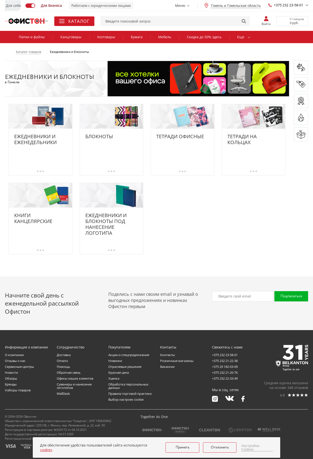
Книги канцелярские (33, 218)
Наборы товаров (18, 390)
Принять (183, 447)
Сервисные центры (19, 366)
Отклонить (220, 447)
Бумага (137, 37)
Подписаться (291, 296)
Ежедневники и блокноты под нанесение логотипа (106, 224)
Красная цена (118, 372)
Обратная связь (69, 372)
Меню (180, 5)
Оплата (62, 360)
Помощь (63, 366)
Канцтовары (70, 37)
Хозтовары (106, 37)
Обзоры (11, 378)
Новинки (115, 360)
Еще (240, 37)
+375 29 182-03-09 (225, 366)
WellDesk (63, 393)
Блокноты (99, 137)
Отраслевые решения (124, 366)
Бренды (11, 384)
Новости (11, 372)
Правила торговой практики (130, 393)
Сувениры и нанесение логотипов (74, 386)
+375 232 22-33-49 (225, 378)
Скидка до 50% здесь (204, 37)
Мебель (164, 37)
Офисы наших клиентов (75, 378)
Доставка (64, 355)
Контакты (167, 355)
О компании (14, 355)
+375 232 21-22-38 (225, 360)
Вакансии (167, 366)
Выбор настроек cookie (126, 399)
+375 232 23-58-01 (285, 5)
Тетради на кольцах (242, 139)
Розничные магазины (176, 360)
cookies (46, 449)
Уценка (113, 378)
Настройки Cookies (250, 447)
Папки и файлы (32, 37)
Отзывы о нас (15, 360)
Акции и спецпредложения (128, 355)
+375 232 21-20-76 (225, 372)
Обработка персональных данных (128, 386)
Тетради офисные (180, 137)
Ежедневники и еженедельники (35, 139)
